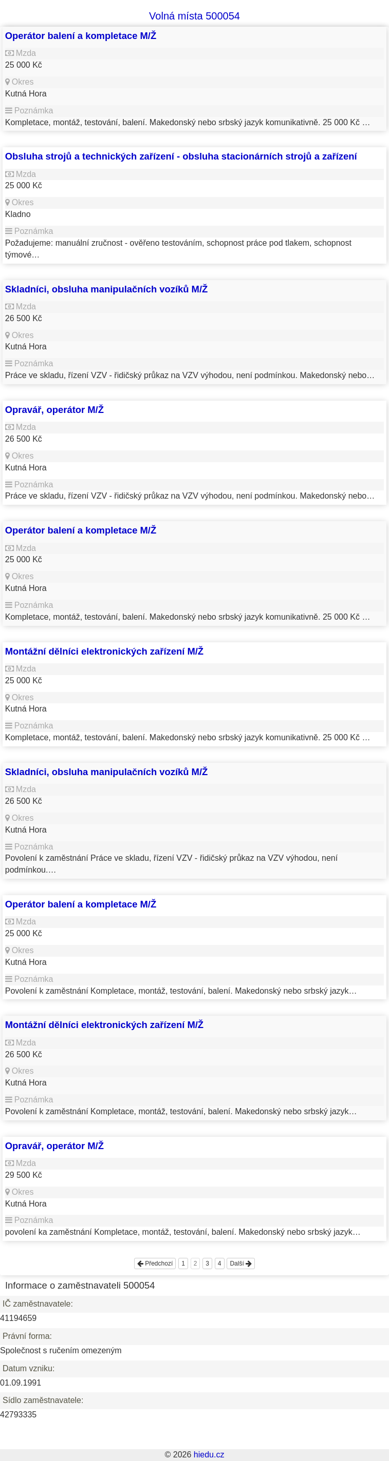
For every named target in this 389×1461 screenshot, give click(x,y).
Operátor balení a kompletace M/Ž (80, 35)
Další (241, 1263)
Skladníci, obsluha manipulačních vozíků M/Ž (106, 289)
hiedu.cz (209, 1454)
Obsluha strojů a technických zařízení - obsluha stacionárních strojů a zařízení (181, 156)
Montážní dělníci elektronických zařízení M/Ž (104, 651)
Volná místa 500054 (194, 16)
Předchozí (155, 1263)
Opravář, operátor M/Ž (54, 409)
